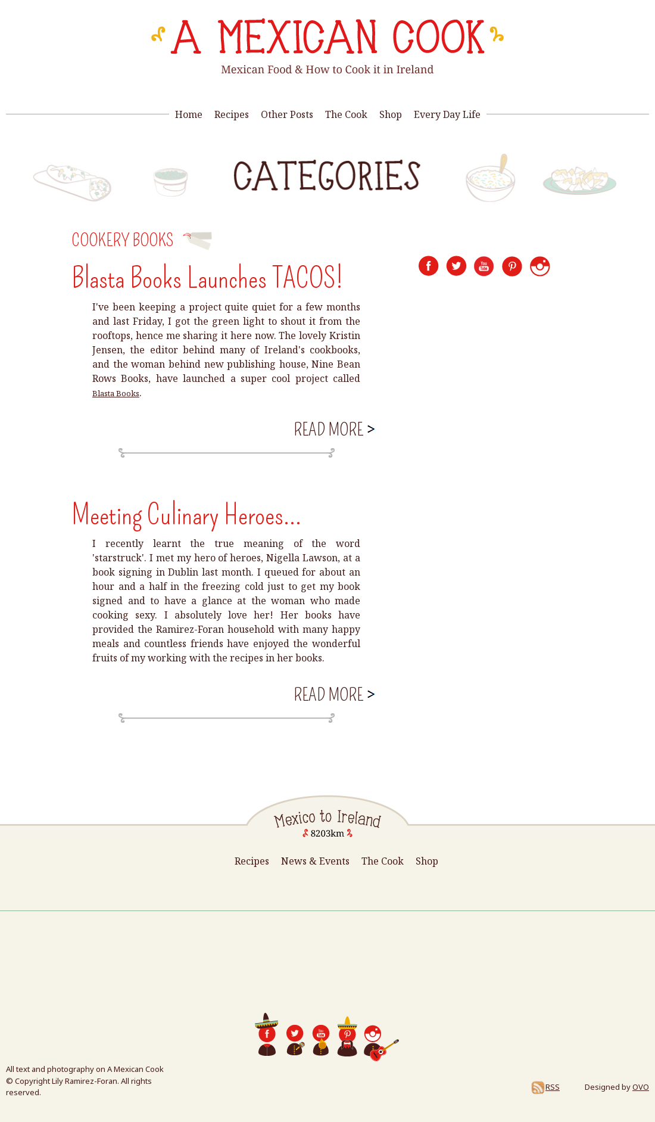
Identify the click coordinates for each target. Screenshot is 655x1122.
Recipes (231, 114)
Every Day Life (447, 114)
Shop (390, 114)
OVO (640, 1086)
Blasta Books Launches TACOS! (207, 278)
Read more (333, 429)
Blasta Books (115, 393)
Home (188, 114)
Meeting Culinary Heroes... (186, 515)
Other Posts (287, 114)
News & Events (315, 861)
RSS (545, 1086)
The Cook (346, 114)
